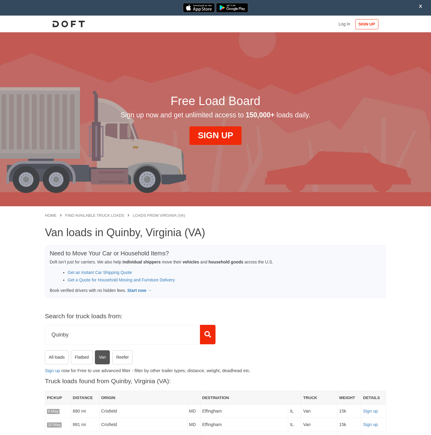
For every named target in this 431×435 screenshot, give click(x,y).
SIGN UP (367, 24)
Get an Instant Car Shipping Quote (100, 272)
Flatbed (82, 357)
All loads (57, 357)
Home (51, 215)
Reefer (122, 357)
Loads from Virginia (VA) (159, 215)
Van (102, 357)
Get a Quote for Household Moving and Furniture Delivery (121, 280)
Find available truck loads (94, 215)
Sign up (52, 370)
